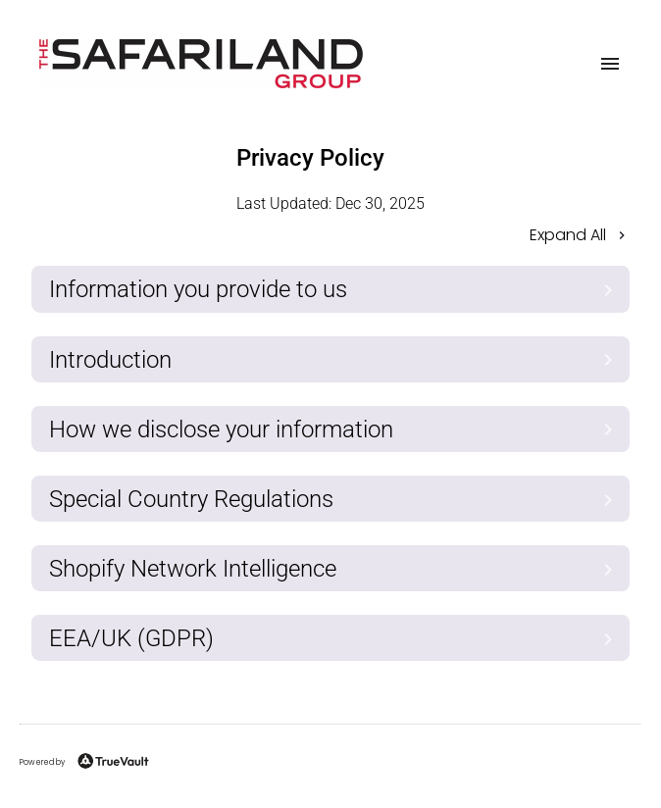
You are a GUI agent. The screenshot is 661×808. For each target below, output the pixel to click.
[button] (330, 237)
